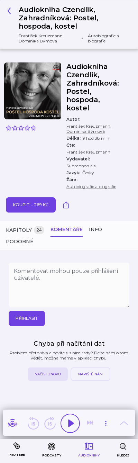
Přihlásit (27, 318)
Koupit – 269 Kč (31, 204)
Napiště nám (90, 374)
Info (95, 229)
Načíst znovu (48, 374)
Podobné (20, 241)
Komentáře (66, 229)
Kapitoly (25, 230)
